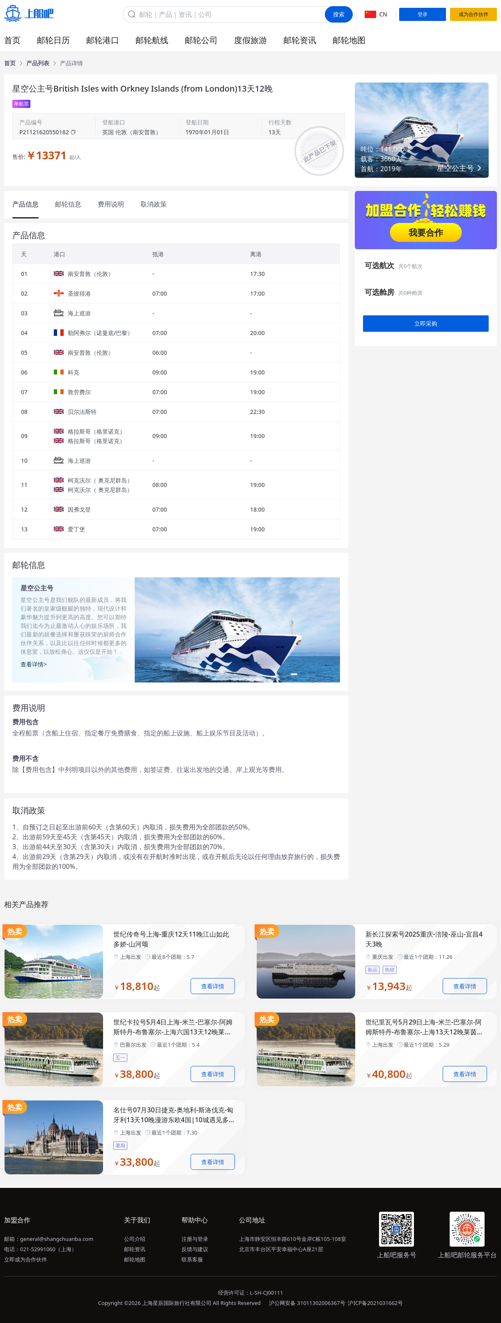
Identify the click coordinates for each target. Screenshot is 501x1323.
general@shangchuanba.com (56, 1239)
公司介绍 (134, 1239)
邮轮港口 (102, 40)
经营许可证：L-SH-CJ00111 (250, 1292)
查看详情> (34, 664)
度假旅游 (250, 40)
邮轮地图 (349, 40)
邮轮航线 (152, 40)
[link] (10, 63)
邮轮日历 (53, 40)
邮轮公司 (201, 40)
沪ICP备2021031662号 (375, 1303)
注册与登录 (195, 1239)
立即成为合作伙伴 (25, 1259)
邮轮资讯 (299, 40)
